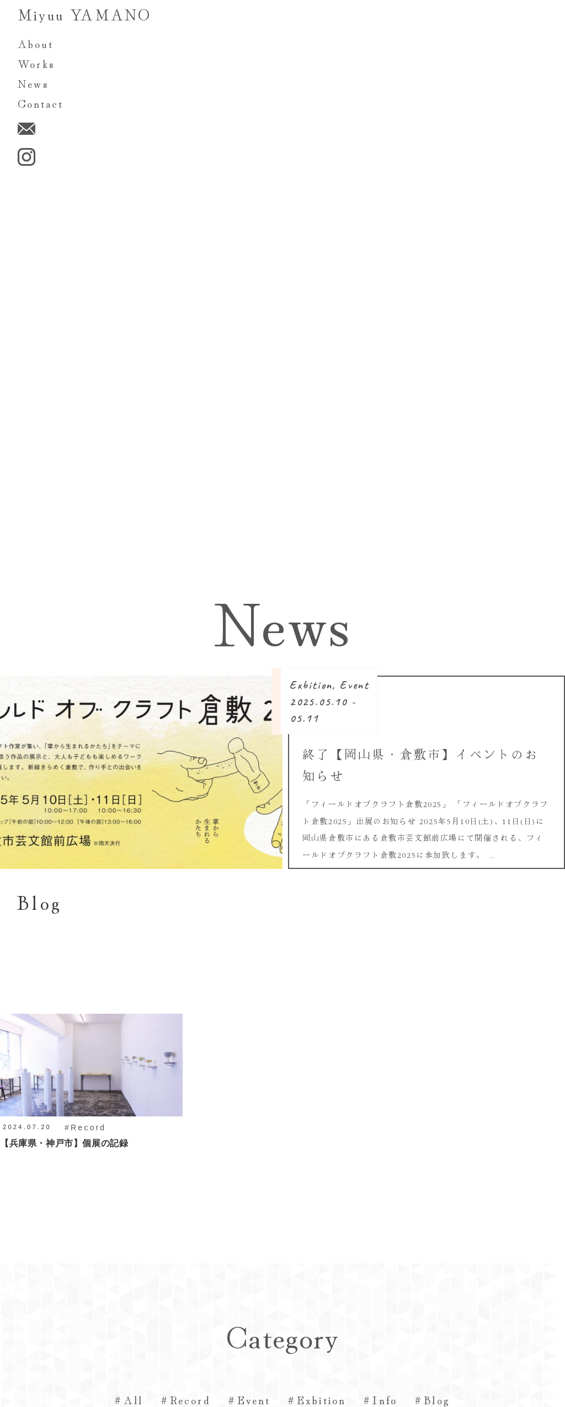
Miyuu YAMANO (84, 14)
